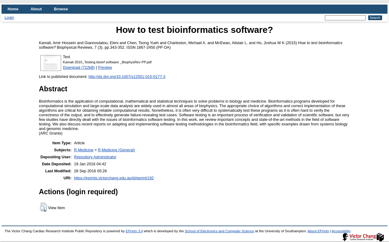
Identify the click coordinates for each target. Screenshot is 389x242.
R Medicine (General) (116, 150)
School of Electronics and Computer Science (219, 231)
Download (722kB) (79, 67)
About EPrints (318, 231)
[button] (43, 207)
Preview (105, 67)
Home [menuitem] (13, 9)
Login (9, 17)
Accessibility (341, 231)
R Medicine (83, 150)
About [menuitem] (36, 9)
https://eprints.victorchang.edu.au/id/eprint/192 (114, 178)
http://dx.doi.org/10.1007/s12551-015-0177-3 (126, 76)
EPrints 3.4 (134, 231)
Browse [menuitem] (61, 9)
